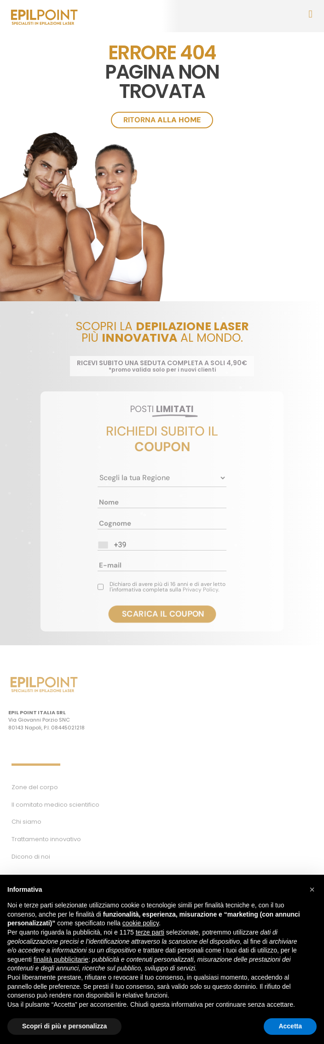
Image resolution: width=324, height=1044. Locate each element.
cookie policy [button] (140, 923)
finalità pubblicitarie (61, 959)
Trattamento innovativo (46, 839)
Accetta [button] (290, 1026)
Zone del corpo (35, 787)
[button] (312, 889)
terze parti (150, 932)
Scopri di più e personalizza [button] (64, 1026)
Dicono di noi (31, 856)
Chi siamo (26, 821)
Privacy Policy (200, 589)
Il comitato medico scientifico (55, 804)
